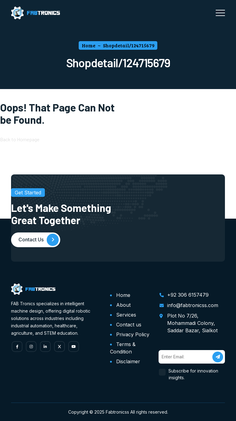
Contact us (128, 324)
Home (123, 295)
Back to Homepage (19, 139)
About (123, 305)
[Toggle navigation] (220, 13)
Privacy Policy (132, 334)
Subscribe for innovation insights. (193, 374)
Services (126, 314)
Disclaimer (128, 361)
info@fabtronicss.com (192, 305)
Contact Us (38, 240)
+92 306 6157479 (188, 294)
